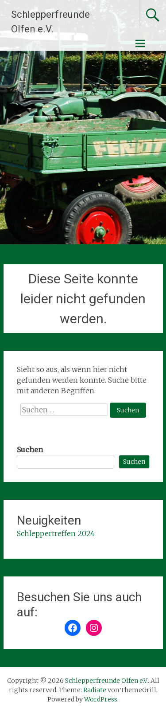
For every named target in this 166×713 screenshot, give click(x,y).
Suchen (30, 449)
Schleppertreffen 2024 (56, 533)
